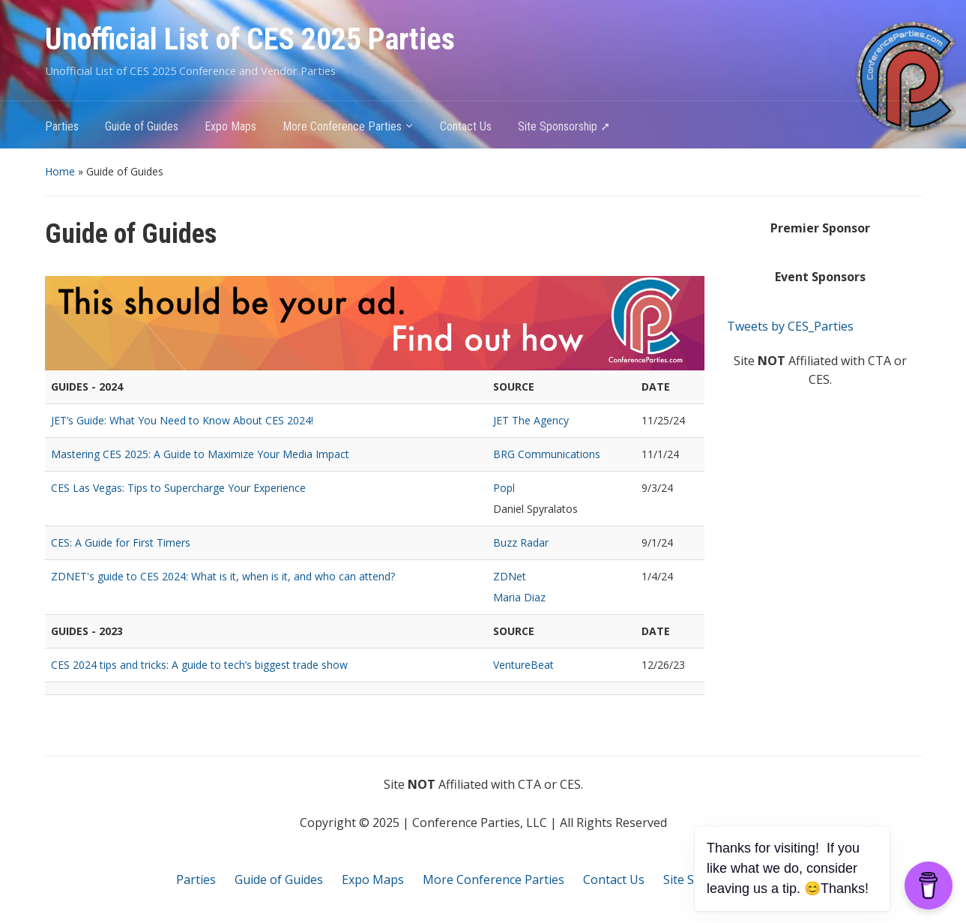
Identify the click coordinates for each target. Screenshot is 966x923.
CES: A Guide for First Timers (120, 542)
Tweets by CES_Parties (790, 326)
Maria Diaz (519, 597)
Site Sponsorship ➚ (564, 126)
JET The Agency (531, 420)
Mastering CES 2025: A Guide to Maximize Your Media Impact (200, 454)
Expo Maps (230, 126)
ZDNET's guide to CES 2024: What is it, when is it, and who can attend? (223, 576)
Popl (504, 488)
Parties (62, 126)
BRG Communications (546, 454)
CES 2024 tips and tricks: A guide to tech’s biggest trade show (199, 665)
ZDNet (509, 576)
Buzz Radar (521, 542)
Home (60, 171)
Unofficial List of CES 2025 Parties (250, 39)
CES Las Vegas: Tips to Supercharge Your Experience (178, 488)
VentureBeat (523, 665)
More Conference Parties (342, 126)
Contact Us (466, 126)
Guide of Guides (141, 126)
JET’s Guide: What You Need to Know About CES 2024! (182, 420)
